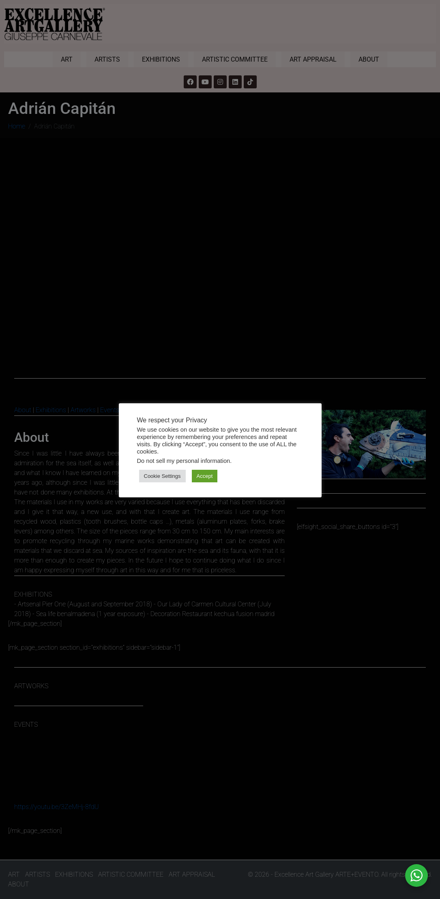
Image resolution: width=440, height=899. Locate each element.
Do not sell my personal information (183, 461)
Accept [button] (205, 476)
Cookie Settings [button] (162, 476)
